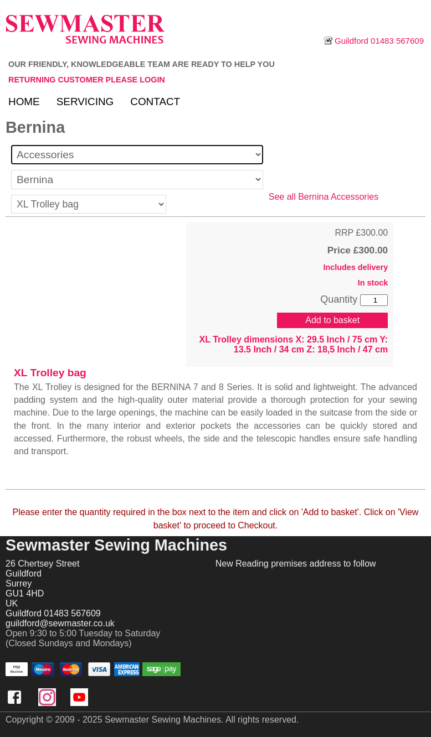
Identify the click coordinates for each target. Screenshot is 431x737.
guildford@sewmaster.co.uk (60, 623)
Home (24, 101)
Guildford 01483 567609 (374, 40)
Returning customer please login (86, 79)
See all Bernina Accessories (323, 196)
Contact (155, 101)
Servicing (85, 101)
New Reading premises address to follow (296, 563)
